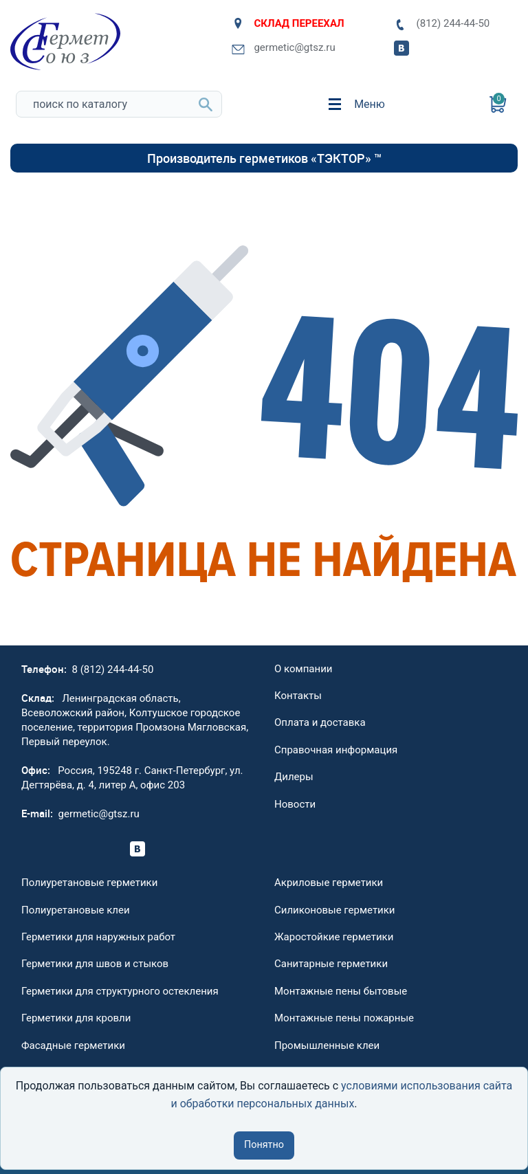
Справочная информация (335, 750)
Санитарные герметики (331, 963)
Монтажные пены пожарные (344, 1018)
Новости (295, 804)
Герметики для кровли (76, 1018)
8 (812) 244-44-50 (113, 669)
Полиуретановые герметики (89, 882)
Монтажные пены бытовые (340, 991)
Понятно (264, 1145)
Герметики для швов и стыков (94, 963)
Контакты (298, 695)
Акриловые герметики (328, 882)
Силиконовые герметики (334, 910)
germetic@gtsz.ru (284, 47)
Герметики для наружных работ (98, 937)
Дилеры (294, 777)
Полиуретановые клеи (75, 910)
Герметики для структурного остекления (120, 991)
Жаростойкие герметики (333, 937)
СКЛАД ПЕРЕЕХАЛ (288, 23)
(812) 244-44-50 (442, 24)
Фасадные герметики (73, 1045)
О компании (303, 669)
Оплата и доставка (320, 722)
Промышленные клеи (327, 1045)
